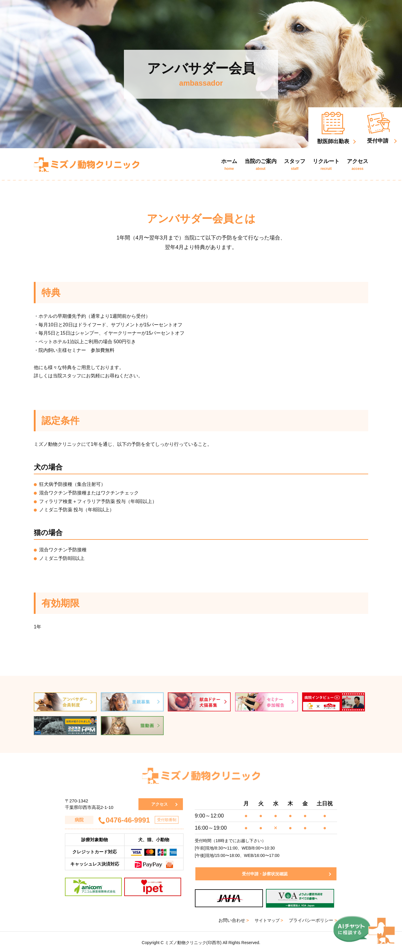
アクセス (357, 164)
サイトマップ (268, 916)
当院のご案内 (261, 164)
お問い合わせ (231, 916)
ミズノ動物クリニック (86, 164)
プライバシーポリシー (313, 916)
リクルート (326, 164)
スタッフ (294, 164)
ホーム (229, 164)
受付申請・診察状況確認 (263, 870)
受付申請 (378, 128)
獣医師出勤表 (333, 128)
